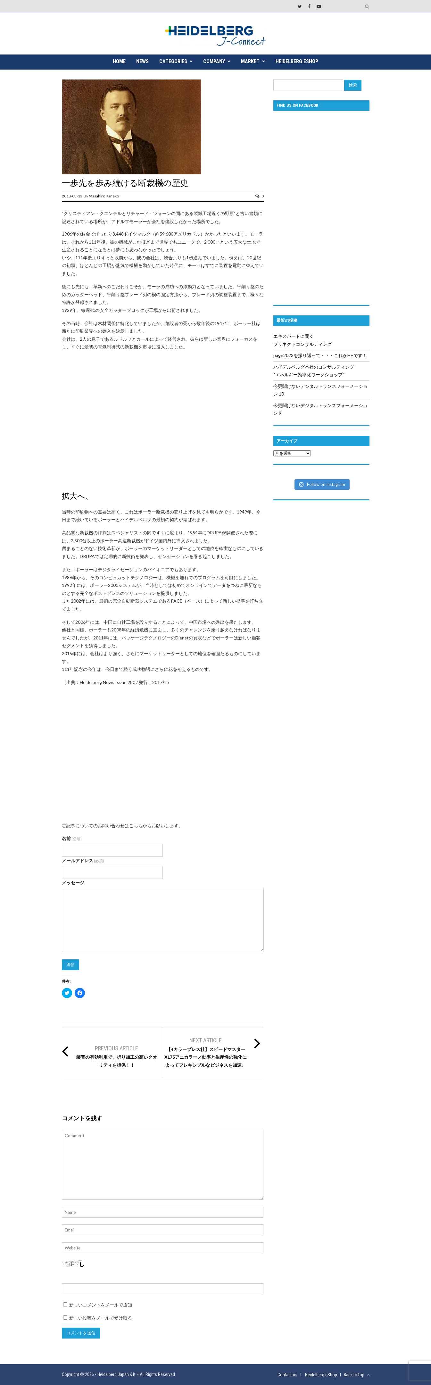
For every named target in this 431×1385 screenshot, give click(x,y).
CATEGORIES (173, 61)
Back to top (356, 1374)
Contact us (287, 1374)
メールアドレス (83, 860)
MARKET (250, 61)
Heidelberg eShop (297, 61)
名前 (72, 838)
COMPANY (214, 61)
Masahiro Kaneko (104, 196)
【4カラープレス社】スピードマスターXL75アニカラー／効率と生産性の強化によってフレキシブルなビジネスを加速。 (205, 1057)
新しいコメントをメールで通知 (100, 1304)
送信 (70, 964)
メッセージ (73, 882)
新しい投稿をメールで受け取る (100, 1318)
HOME (119, 61)
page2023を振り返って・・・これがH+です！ (320, 355)
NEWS (142, 61)
